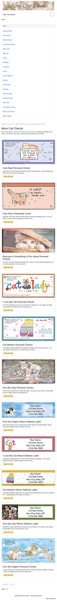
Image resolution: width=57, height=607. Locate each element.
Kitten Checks (7, 40)
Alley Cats (6, 49)
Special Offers (7, 31)
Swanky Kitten (7, 93)
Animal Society (8, 98)
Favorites (6, 67)
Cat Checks (7, 35)
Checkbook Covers (9, 107)
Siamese (6, 89)
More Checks (7, 116)
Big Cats (6, 53)
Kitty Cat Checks (9, 14)
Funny (5, 71)
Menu (4, 26)
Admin (3, 19)
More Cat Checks (8, 111)
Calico (5, 58)
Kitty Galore (7, 85)
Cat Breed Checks (9, 44)
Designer (6, 62)
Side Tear (6, 102)
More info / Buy (8, 176)
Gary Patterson (8, 76)
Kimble (5, 80)
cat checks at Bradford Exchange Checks (24, 132)
